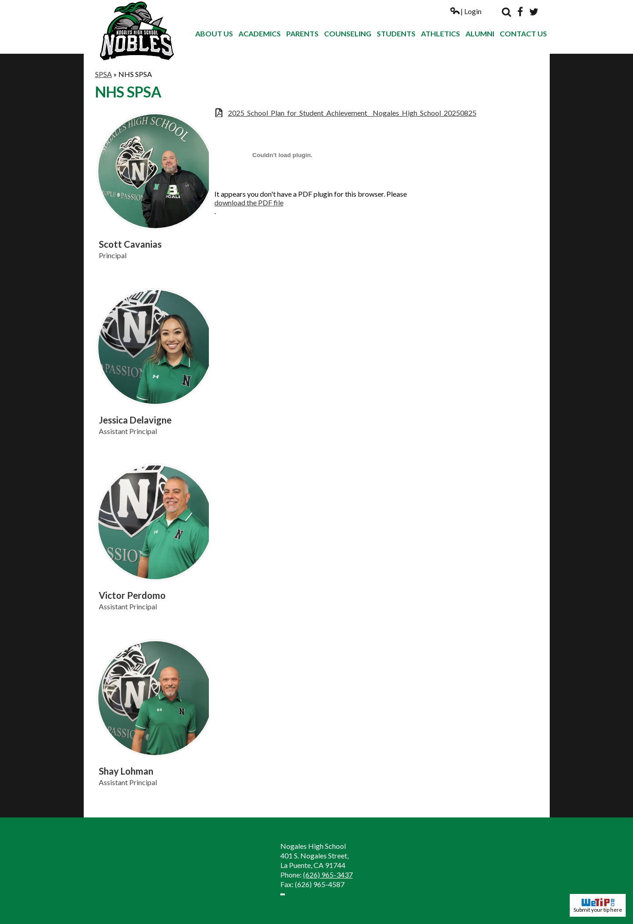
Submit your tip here (597, 905)
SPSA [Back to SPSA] (103, 74)
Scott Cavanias (130, 244)
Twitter (534, 12)
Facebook (520, 12)
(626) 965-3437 (328, 874)
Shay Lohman (126, 771)
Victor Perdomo (132, 595)
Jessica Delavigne (135, 419)
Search (506, 12)
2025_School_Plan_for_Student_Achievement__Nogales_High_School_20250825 (352, 112)
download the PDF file (249, 202)
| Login (465, 11)
